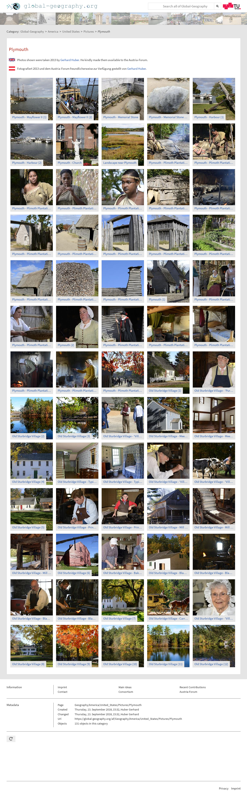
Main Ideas (125, 687)
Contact (62, 692)
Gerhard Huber (69, 60)
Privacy (223, 788)
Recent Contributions (193, 687)
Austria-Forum (188, 692)
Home (52, 6)
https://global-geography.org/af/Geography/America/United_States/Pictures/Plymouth (128, 719)
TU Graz (232, 6)
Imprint (62, 687)
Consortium (126, 692)
